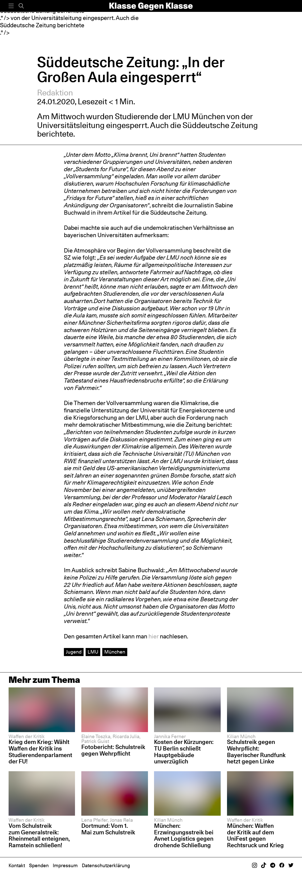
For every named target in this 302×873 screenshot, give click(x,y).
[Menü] (11, 6)
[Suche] (21, 6)
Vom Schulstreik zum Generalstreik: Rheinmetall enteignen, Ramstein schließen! (39, 835)
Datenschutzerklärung (106, 865)
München (114, 652)
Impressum (65, 865)
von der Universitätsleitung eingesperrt (145, 121)
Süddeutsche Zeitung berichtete (42, 25)
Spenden (39, 865)
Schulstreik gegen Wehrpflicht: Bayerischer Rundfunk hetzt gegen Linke (256, 751)
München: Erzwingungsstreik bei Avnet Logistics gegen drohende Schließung (183, 835)
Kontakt (17, 865)
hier (153, 636)
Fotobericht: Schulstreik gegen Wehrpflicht (113, 750)
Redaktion (55, 92)
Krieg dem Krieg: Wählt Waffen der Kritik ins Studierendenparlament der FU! (40, 751)
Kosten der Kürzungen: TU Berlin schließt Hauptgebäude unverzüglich (184, 751)
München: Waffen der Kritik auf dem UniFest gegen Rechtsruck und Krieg (255, 835)
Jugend (74, 652)
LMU (93, 652)
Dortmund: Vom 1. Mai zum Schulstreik (108, 829)
